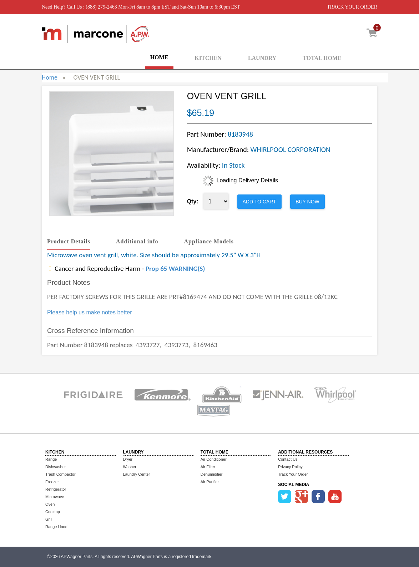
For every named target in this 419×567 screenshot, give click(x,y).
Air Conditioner (214, 459)
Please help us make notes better (89, 312)
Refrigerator (55, 489)
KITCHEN (208, 58)
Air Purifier (210, 482)
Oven (50, 504)
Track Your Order (293, 474)
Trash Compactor (60, 474)
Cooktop (52, 512)
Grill (48, 519)
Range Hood (56, 527)
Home (49, 77)
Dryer (127, 459)
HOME (159, 57)
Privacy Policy (290, 467)
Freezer (52, 482)
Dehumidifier (212, 474)
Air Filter (208, 467)
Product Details (68, 241)
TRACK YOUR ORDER (352, 7)
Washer (129, 467)
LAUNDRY (262, 58)
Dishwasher (55, 467)
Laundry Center (136, 474)
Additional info (137, 241)
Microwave (54, 497)
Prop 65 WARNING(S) (175, 268)
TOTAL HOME (322, 58)
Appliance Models (209, 241)
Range (51, 459)
